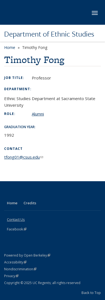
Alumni (38, 114)
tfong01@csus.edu (23, 157)
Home (9, 47)
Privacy (11, 276)
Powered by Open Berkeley (27, 255)
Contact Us (16, 219)
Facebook (17, 229)
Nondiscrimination (20, 269)
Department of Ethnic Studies (49, 34)
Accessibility (15, 262)
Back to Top (91, 292)
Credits (29, 202)
